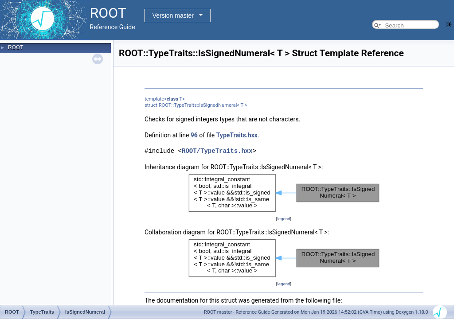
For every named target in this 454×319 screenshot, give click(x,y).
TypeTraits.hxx (237, 135)
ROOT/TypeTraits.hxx (217, 151)
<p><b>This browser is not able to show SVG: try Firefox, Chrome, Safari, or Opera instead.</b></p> (284, 193)
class (172, 99)
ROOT (15, 47)
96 (194, 135)
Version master (173, 15)
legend (283, 218)
